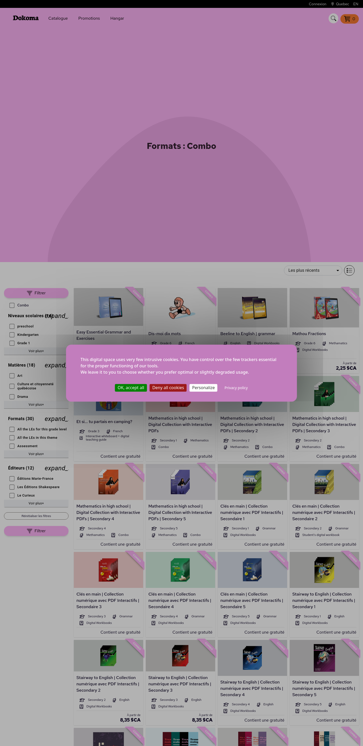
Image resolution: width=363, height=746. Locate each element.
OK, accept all (131, 387)
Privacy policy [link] (236, 387)
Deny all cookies (168, 387)
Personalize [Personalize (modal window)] (203, 387)
